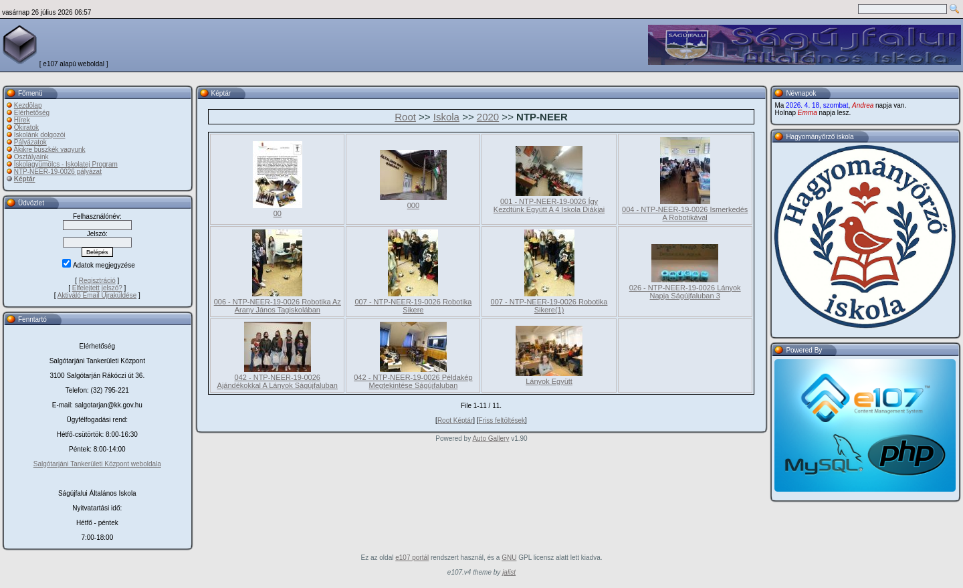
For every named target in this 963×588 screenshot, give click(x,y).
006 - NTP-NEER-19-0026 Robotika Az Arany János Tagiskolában (277, 306)
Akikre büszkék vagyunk (49, 149)
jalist (509, 572)
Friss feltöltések (502, 420)
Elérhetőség (31, 112)
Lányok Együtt (549, 381)
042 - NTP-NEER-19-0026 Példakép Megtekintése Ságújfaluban (413, 381)
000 (413, 205)
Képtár (24, 179)
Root (405, 116)
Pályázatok (30, 142)
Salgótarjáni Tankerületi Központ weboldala (97, 464)
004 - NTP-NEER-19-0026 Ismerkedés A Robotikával (685, 213)
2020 (488, 116)
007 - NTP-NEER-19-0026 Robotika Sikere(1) (549, 306)
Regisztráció (97, 280)
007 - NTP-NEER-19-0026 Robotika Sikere (412, 306)
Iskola (446, 116)
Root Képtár (455, 420)
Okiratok (26, 127)
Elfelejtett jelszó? (97, 288)
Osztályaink (31, 157)
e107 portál (412, 557)
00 (278, 213)
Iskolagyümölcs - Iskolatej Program (66, 164)
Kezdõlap (28, 105)
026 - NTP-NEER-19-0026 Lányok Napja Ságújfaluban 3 (685, 292)
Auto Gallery (490, 438)
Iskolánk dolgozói (40, 134)
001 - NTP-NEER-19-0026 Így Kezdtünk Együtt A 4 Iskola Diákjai (549, 205)
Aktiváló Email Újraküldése (97, 295)
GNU (509, 557)
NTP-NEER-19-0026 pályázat (58, 171)
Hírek (22, 120)
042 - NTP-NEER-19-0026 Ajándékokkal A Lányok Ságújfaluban (277, 381)
